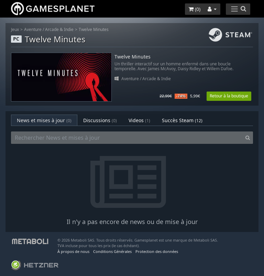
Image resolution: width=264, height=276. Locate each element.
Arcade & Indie (59, 29)
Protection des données (156, 251)
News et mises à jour (44, 120)
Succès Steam (182, 120)
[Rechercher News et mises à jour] (127, 137)
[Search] (247, 137)
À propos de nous (73, 251)
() (194, 9)
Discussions (100, 120)
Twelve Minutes (94, 29)
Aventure (33, 29)
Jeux (15, 29)
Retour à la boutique (229, 96)
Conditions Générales (112, 251)
